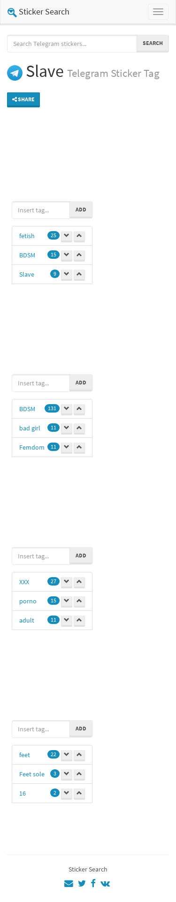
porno (28, 601)
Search (153, 42)
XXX (24, 582)
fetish (27, 236)
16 (22, 793)
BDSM (27, 255)
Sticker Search (38, 11)
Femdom (32, 447)
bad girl (29, 428)
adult (26, 620)
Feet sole (32, 774)
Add (81, 209)
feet (24, 755)
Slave (26, 274)
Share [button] (23, 99)
